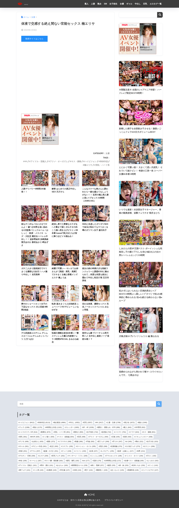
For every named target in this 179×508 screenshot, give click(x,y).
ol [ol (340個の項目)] (129, 441)
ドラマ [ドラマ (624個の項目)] (134, 432)
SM (105, 4)
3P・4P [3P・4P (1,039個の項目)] (88, 427)
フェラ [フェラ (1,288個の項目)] (24, 427)
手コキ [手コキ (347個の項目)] (117, 441)
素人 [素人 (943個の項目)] (127, 427)
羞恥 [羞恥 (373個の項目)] (51, 441)
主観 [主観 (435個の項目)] (116, 437)
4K (26, 161)
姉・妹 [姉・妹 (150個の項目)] (123, 465)
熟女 (99, 4)
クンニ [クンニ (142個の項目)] (153, 465)
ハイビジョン (90, 161)
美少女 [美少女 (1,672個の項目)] (129, 422)
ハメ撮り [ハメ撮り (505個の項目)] (48, 437)
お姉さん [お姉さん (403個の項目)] (38, 441)
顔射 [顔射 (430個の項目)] (127, 437)
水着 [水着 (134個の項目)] (77, 470)
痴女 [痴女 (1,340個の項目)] (142, 422)
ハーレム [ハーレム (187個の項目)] (36, 461)
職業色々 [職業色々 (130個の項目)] (102, 470)
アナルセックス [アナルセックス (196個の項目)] (114, 456)
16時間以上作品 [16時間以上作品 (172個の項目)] (113, 461)
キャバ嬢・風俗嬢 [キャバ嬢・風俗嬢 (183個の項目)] (54, 461)
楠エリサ (88, 165)
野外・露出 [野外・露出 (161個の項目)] (47, 465)
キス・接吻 (76, 161)
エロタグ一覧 (156, 4)
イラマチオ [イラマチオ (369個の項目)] (65, 441)
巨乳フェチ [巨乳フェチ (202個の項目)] (58, 456)
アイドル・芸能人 (38, 161)
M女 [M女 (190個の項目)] (23, 461)
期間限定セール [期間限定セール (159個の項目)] (79, 465)
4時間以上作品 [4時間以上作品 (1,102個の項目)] (54, 427)
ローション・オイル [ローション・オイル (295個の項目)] (86, 446)
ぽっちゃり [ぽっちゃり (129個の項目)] (117, 470)
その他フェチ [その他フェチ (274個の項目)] (133, 446)
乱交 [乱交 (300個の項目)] (54, 446)
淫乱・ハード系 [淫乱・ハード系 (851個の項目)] (62, 432)
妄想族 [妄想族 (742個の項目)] (106, 432)
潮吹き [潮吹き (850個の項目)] (78, 432)
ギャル (129, 4)
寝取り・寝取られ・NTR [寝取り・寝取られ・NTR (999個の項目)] (109, 427)
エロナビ (27, 4)
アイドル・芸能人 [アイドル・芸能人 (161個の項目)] (28, 465)
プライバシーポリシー (113, 500)
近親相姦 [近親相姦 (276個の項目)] (116, 446)
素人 (87, 4)
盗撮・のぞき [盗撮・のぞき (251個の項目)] (51, 451)
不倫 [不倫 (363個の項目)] (90, 441)
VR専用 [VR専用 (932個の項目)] (140, 427)
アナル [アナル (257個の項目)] (35, 451)
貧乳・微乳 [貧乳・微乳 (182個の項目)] (73, 461)
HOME (89, 494)
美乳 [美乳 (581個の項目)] (23, 437)
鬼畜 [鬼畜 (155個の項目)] (111, 465)
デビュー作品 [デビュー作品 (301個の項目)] (40, 446)
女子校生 (113, 4)
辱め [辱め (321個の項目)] (139, 441)
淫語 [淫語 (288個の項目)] (103, 446)
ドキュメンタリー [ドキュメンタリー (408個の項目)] (144, 437)
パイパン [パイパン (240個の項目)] (80, 451)
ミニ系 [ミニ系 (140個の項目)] (38, 470)
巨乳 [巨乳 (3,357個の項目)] (88, 422)
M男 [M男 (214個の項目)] (141, 451)
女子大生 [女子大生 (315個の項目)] (152, 441)
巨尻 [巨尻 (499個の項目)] (81, 437)
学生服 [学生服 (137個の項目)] (65, 470)
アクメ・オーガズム (59, 161)
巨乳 (145, 4)
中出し (138, 4)
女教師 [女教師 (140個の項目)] (51, 470)
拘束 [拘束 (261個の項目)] (23, 451)
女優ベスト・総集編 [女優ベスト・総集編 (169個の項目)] (134, 461)
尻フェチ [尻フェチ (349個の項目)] (103, 441)
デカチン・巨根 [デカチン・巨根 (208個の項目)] (27, 456)
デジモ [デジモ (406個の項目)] (24, 441)
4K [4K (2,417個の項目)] (99, 422)
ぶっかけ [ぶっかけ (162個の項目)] (153, 461)
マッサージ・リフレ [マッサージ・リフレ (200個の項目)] (77, 456)
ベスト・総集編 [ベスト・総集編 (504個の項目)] (66, 437)
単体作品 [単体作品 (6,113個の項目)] (44, 422)
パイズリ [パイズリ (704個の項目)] (120, 432)
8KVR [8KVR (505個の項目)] (35, 437)
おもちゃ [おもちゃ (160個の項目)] (62, 465)
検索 (160, 15)
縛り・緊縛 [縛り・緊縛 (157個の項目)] (97, 465)
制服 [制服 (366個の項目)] (79, 441)
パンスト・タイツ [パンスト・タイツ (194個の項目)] (134, 456)
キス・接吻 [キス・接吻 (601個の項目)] (149, 432)
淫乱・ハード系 (103, 165)
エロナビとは (62, 500)
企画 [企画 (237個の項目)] (93, 451)
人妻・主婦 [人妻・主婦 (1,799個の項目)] (114, 422)
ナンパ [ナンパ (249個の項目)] (66, 451)
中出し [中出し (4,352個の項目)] (75, 422)
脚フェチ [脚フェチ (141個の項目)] (24, 470)
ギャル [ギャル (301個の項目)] (24, 446)
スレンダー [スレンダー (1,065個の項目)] (72, 427)
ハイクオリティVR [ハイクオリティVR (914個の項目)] (28, 432)
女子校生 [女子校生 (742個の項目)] (92, 432)
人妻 (93, 4)
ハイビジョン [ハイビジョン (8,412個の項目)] (26, 422)
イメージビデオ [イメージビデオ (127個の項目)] (150, 470)
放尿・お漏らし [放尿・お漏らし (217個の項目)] (126, 451)
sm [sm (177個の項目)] (86, 461)
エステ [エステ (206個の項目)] (43, 456)
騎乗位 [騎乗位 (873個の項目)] (45, 432)
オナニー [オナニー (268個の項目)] (149, 446)
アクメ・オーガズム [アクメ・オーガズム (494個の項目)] (98, 437)
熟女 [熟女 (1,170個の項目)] (37, 427)
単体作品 (104, 161)
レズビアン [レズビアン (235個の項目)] (107, 451)
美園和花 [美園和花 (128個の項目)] (133, 470)
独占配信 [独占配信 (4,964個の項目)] (60, 422)
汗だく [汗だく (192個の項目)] (151, 456)
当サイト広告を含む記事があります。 (86, 500)
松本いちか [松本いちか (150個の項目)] (138, 465)
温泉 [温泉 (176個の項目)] (97, 461)
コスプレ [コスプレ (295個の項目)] (67, 446)
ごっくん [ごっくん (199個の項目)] (96, 456)
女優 (122, 4)
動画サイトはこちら (35, 39)
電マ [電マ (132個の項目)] (89, 470)
